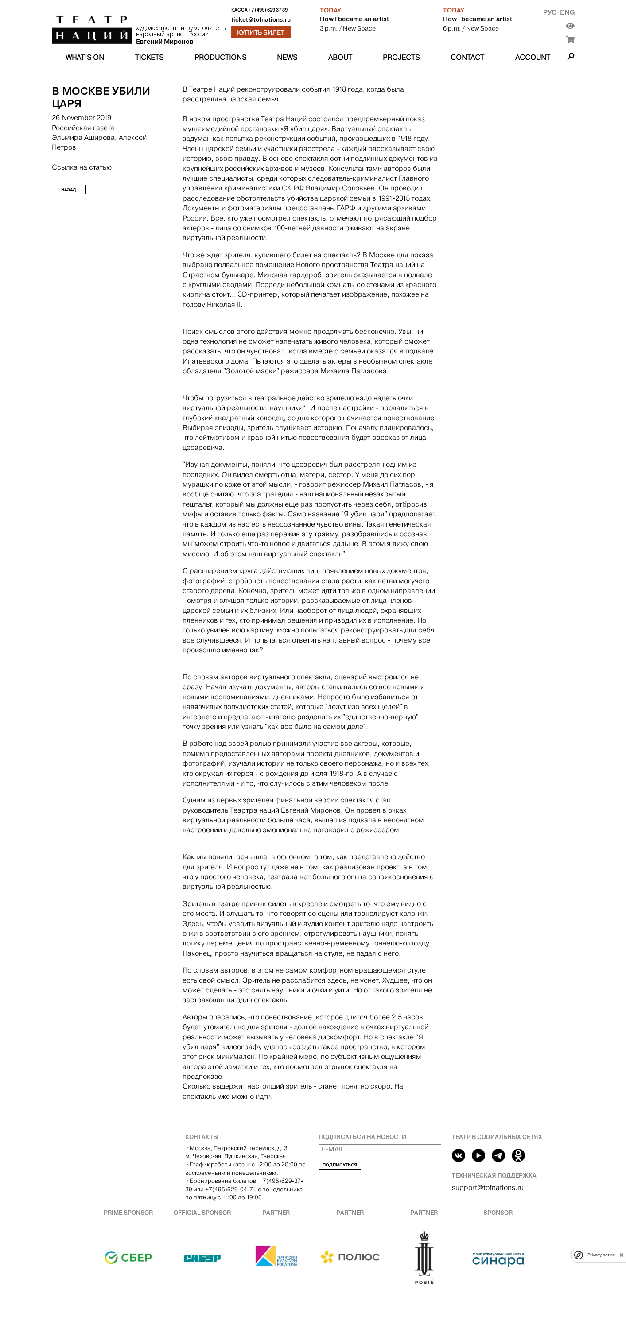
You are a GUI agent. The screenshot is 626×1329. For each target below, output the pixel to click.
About (340, 57)
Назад (68, 190)
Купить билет (260, 32)
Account (532, 57)
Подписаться (340, 1165)
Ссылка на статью (82, 167)
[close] (621, 1255)
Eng (567, 12)
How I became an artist (354, 19)
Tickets (149, 57)
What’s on (85, 57)
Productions (220, 57)
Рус (549, 12)
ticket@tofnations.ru (261, 19)
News (287, 57)
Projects (401, 57)
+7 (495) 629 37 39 (268, 10)
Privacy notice (601, 1254)
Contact (467, 57)
